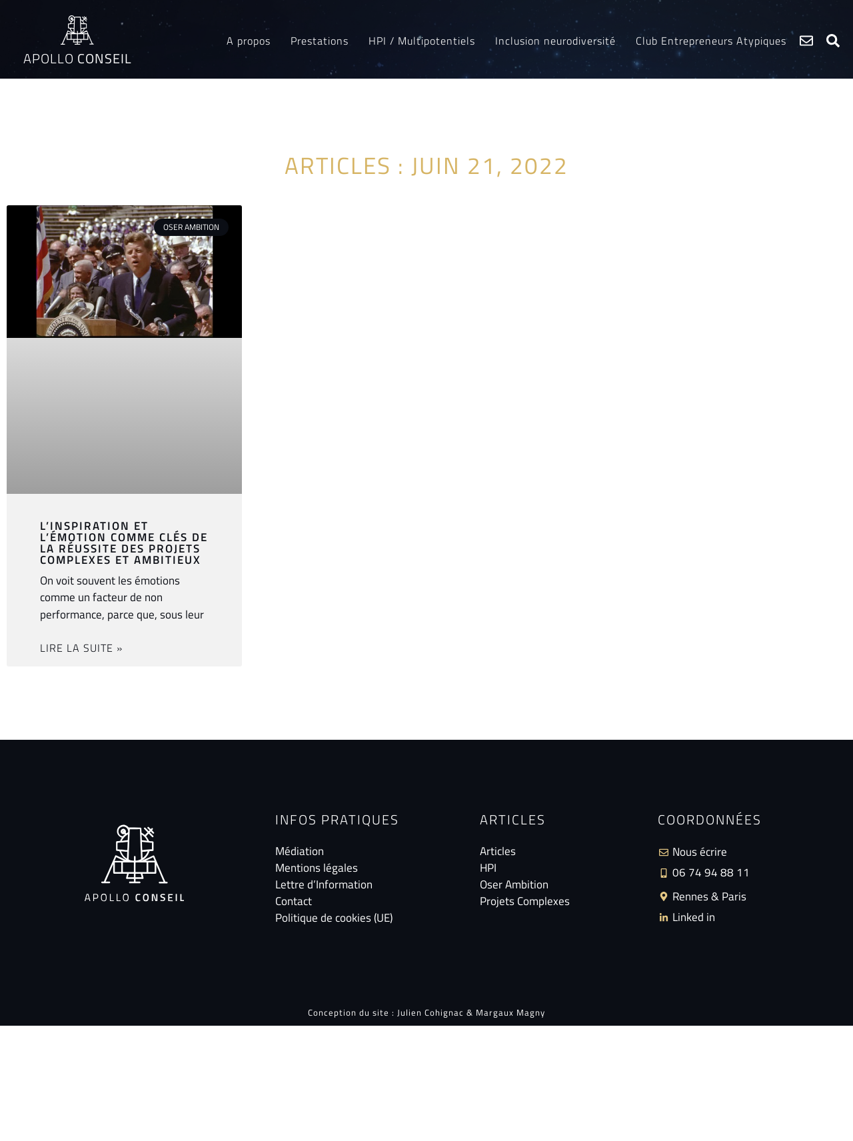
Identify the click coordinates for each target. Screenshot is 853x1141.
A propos (249, 41)
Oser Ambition (514, 884)
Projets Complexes (525, 901)
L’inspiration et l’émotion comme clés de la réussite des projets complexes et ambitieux (124, 543)
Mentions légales (316, 868)
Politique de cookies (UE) (334, 918)
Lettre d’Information (324, 884)
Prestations (320, 41)
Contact (293, 901)
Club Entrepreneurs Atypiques (711, 41)
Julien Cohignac (430, 1012)
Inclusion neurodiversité (555, 41)
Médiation (299, 851)
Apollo (77, 58)
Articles (498, 851)
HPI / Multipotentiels (422, 41)
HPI (488, 868)
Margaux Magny (510, 1012)
